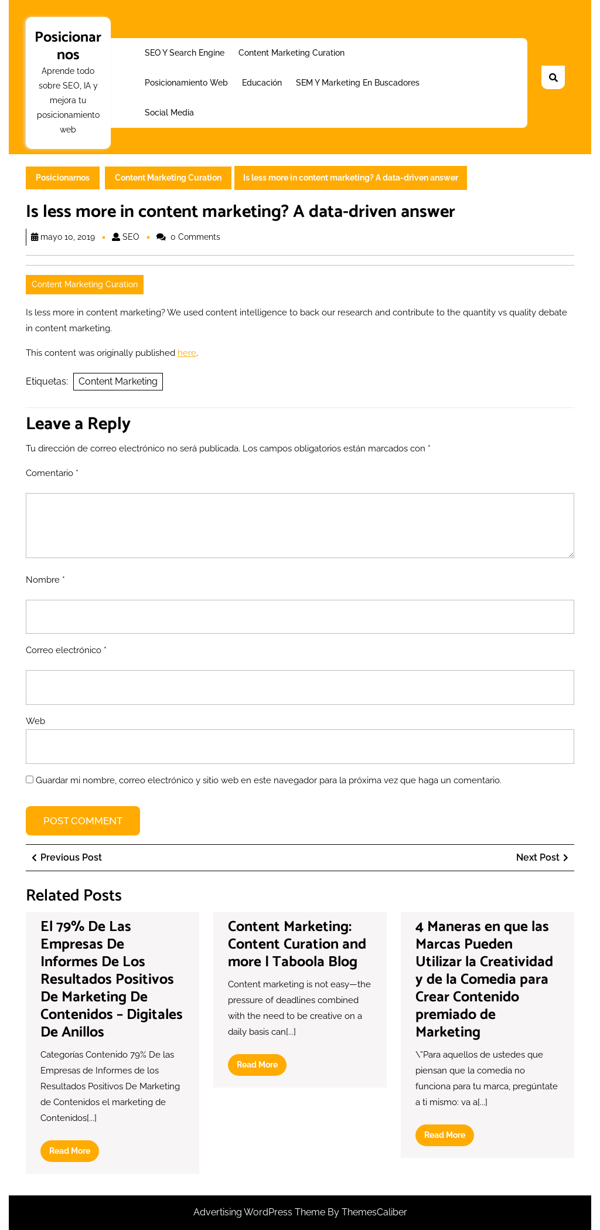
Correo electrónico (66, 650)
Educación (262, 82)
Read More (74, 1153)
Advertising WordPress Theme (260, 1212)
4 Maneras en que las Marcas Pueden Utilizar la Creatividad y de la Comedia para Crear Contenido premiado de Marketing (484, 980)
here (187, 353)
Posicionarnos (68, 46)
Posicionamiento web (186, 82)
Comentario (52, 473)
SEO (130, 237)
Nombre (45, 580)
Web (35, 721)
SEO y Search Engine (184, 52)
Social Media (169, 112)
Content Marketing (118, 381)
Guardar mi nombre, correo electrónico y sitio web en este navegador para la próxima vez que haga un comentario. (269, 780)
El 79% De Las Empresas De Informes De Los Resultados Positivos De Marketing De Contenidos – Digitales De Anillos (111, 980)
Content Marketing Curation (291, 52)
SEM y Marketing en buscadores (358, 82)
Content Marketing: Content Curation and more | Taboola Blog (297, 944)
